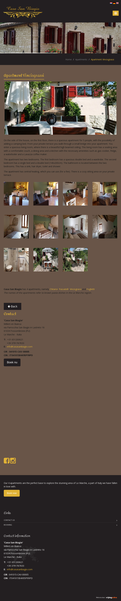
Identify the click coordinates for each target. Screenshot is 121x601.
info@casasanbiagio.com (19, 346)
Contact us (9, 520)
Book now (12, 493)
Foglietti (90, 289)
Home (68, 59)
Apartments (81, 59)
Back (12, 306)
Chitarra (54, 289)
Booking (8, 525)
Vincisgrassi (75, 289)
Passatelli (64, 289)
